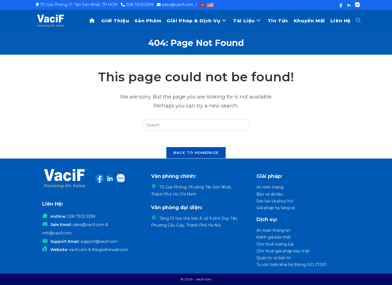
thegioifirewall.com (110, 249)
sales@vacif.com (177, 4)
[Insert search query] (196, 125)
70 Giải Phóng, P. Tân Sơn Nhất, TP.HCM (79, 4)
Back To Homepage (196, 152)
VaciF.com (204, 279)
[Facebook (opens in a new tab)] (340, 5)
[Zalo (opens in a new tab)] (356, 5)
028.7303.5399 (140, 4)
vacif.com (78, 249)
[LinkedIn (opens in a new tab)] (349, 5)
